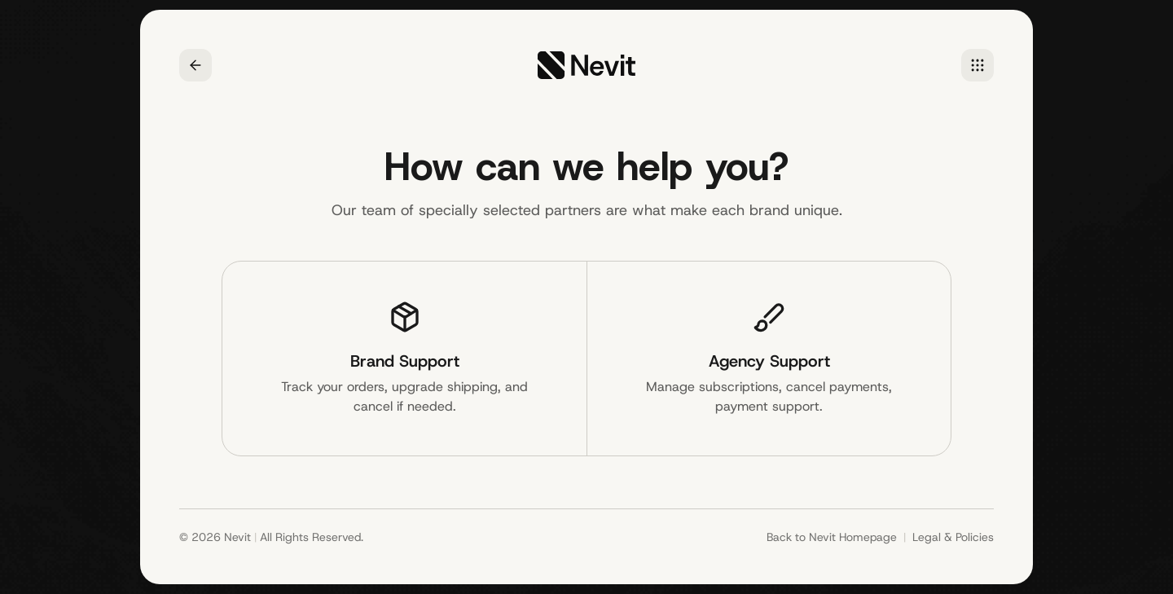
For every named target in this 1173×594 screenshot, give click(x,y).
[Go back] (195, 65)
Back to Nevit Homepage (832, 537)
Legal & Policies (953, 537)
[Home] (977, 65)
